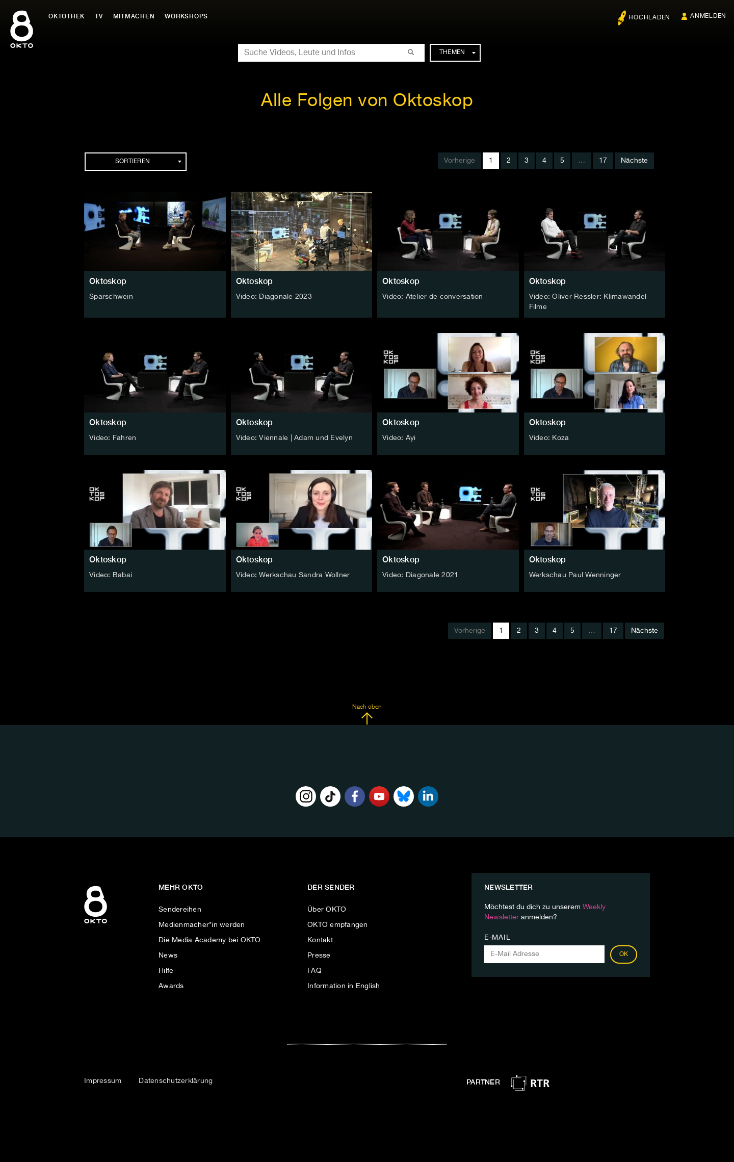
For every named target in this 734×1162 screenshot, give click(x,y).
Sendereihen (180, 909)
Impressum (102, 1080)
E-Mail (497, 937)
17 (603, 160)
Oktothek (66, 16)
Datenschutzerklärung (176, 1080)
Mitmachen (134, 16)
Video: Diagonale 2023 (274, 296)
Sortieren (148, 162)
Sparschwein (111, 296)
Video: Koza (549, 438)
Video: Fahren (112, 438)
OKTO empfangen (337, 924)
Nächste (634, 160)
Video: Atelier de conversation (432, 296)
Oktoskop (107, 281)
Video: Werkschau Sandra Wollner (293, 575)
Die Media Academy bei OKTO (210, 940)
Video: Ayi (399, 438)
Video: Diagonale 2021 (420, 575)
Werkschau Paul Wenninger (575, 575)
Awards (171, 986)
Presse (319, 955)
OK (623, 954)
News (168, 955)
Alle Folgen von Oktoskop (367, 101)
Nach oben (366, 714)
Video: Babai (110, 575)
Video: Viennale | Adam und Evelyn (294, 438)
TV (99, 16)
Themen (457, 52)
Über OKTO (326, 909)
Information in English (343, 986)
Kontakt (320, 940)
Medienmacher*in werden (202, 924)
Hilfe (166, 970)
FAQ (314, 970)
